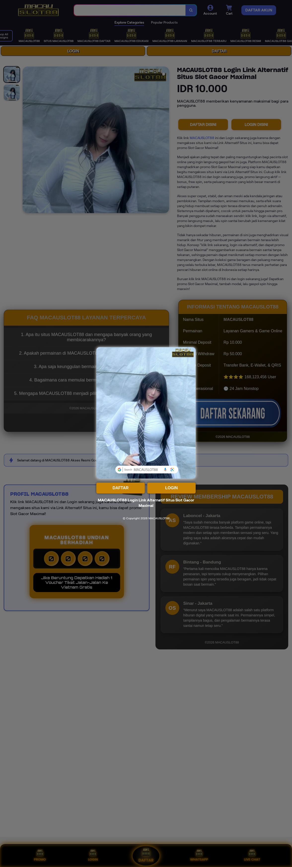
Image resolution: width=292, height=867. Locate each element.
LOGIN (171, 488)
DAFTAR (120, 488)
